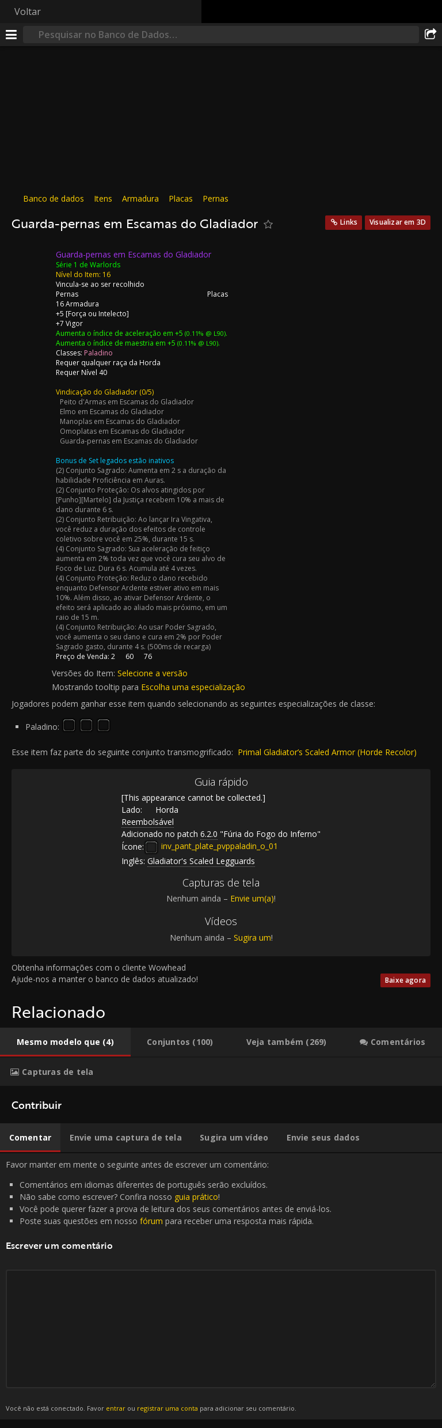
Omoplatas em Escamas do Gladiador (122, 431)
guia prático (196, 1196)
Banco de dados (53, 198)
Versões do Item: (84, 673)
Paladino (98, 353)
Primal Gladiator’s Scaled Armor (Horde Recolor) (327, 752)
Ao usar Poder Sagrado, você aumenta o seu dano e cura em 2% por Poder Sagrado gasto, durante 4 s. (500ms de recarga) (139, 636)
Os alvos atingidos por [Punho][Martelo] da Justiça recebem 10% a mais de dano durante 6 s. (140, 499)
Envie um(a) (252, 898)
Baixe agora (405, 980)
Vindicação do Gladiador (97, 392)
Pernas (215, 198)
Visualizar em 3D (397, 222)
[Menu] (11, 34)
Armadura (140, 198)
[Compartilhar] (430, 34)
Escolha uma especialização (193, 686)
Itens (103, 198)
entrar (115, 1408)
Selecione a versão (152, 673)
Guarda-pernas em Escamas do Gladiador (129, 441)
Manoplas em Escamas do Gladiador (120, 421)
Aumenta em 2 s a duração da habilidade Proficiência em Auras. (141, 475)
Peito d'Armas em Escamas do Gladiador (127, 402)
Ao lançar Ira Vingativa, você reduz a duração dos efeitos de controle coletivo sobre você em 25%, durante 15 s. (134, 529)
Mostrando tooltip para (96, 686)
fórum (151, 1220)
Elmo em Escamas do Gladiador (112, 411)
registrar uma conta (167, 1408)
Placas (181, 198)
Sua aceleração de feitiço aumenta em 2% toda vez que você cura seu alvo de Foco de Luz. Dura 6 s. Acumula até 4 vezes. (141, 558)
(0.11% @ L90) (204, 333)
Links (348, 222)
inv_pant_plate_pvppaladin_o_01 (211, 845)
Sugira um (252, 937)
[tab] (65, 1042)
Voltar (27, 11)
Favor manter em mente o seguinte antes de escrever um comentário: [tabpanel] (221, 1286)
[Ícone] (31, 263)
